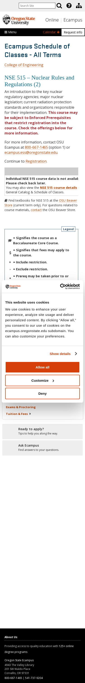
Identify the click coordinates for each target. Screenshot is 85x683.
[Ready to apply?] (42, 431)
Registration (36, 161)
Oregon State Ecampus (19, 660)
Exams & (21, 407)
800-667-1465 (36, 147)
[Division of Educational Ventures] (78, 5)
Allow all (43, 367)
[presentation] (68, 5)
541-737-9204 (34, 678)
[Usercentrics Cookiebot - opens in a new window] (60, 286)
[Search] (59, 5)
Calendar (51, 32)
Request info (73, 32)
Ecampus (73, 20)
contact (36, 210)
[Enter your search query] (37, 6)
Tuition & (18, 414)
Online (52, 20)
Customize (42, 380)
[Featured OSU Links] (69, 5)
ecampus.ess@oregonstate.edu (31, 152)
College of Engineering (24, 64)
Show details (60, 354)
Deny (42, 393)
